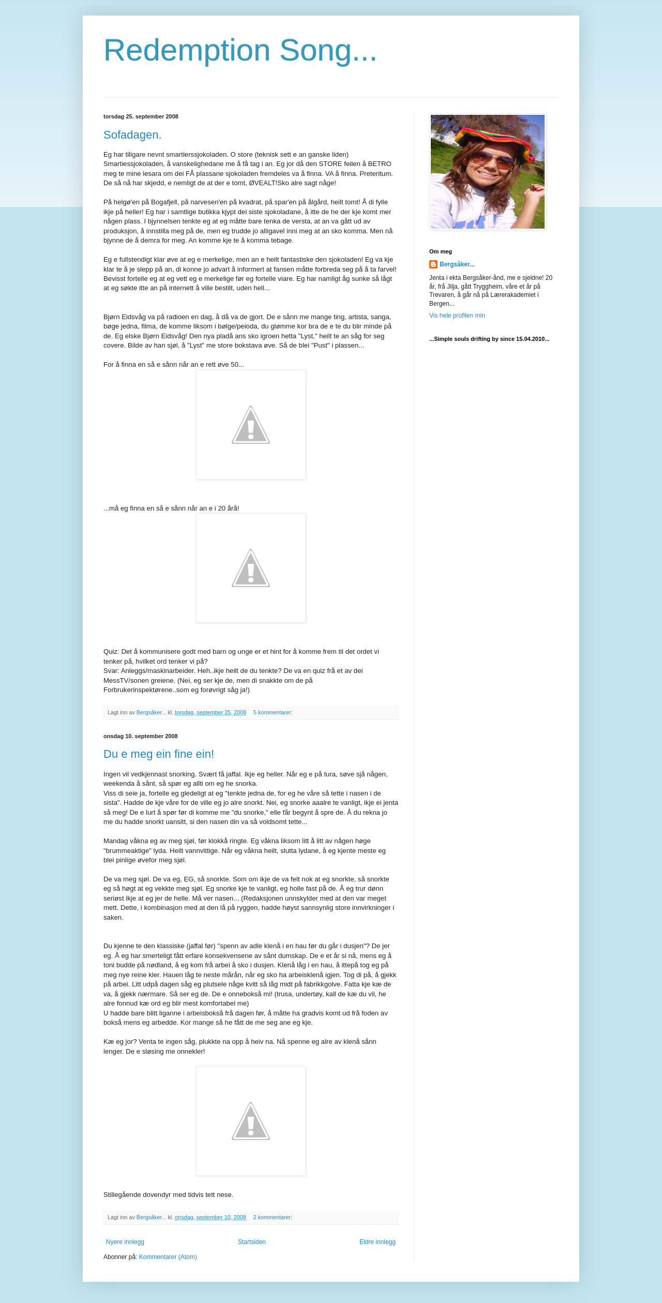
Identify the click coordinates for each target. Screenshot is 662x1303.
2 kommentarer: (273, 1217)
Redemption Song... (240, 50)
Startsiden (252, 1242)
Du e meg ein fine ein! (158, 753)
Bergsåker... (457, 264)
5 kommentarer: (273, 712)
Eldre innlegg (377, 1242)
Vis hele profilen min (457, 315)
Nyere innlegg (125, 1242)
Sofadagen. (132, 134)
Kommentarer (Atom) (168, 1257)
